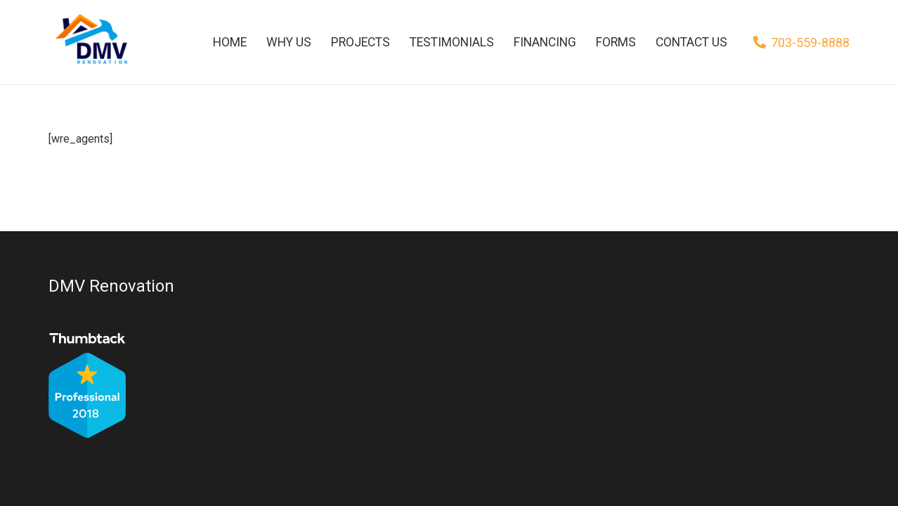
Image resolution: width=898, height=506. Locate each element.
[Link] (89, 42)
